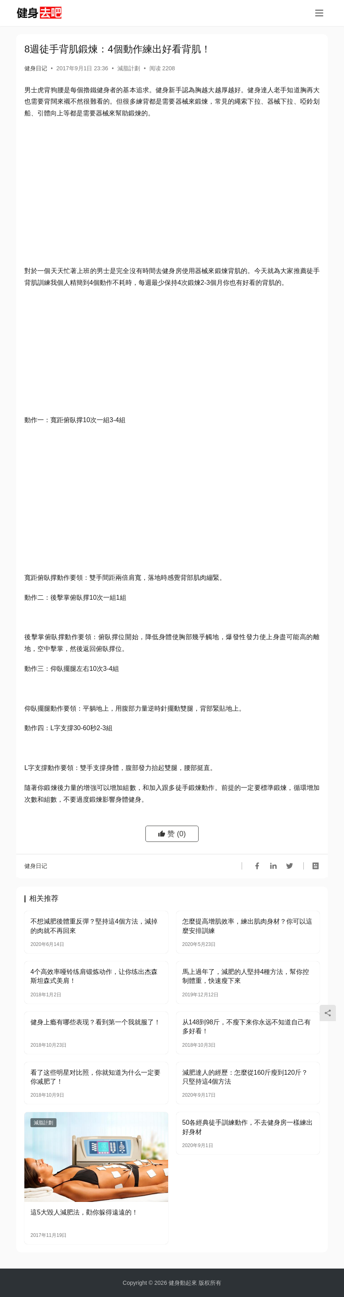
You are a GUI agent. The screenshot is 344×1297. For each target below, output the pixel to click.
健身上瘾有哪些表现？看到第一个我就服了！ (95, 1022)
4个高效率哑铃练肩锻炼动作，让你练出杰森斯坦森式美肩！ (94, 976)
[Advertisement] (172, 184)
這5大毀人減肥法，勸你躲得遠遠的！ (84, 1212)
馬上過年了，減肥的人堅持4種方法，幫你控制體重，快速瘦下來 (245, 976)
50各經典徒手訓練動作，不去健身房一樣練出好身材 (247, 1127)
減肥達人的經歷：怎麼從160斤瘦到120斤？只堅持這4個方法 (245, 1077)
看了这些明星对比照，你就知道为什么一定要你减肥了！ (95, 1077)
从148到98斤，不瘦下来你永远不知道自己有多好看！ (246, 1027)
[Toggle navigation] (319, 13)
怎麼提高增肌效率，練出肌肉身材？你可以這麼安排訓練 (247, 926)
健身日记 (35, 68)
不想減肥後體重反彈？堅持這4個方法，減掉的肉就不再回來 (94, 926)
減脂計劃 (128, 68)
